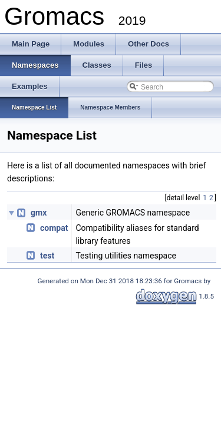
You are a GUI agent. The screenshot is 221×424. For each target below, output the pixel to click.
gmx (39, 212)
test (47, 255)
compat (54, 228)
